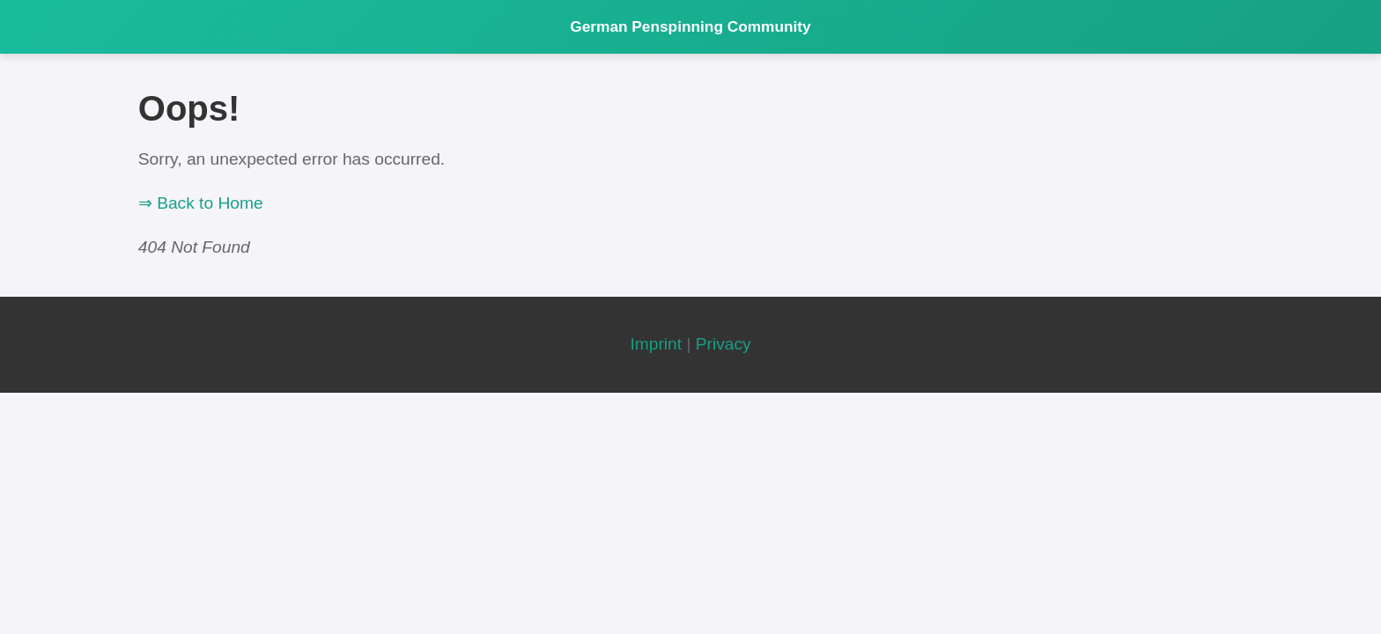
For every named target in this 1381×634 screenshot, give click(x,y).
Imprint (656, 344)
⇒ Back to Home (200, 203)
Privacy (723, 344)
